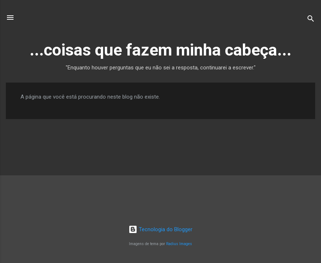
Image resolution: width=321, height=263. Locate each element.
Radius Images (179, 243)
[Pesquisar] (310, 20)
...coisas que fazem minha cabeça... (160, 50)
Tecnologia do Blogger (160, 229)
